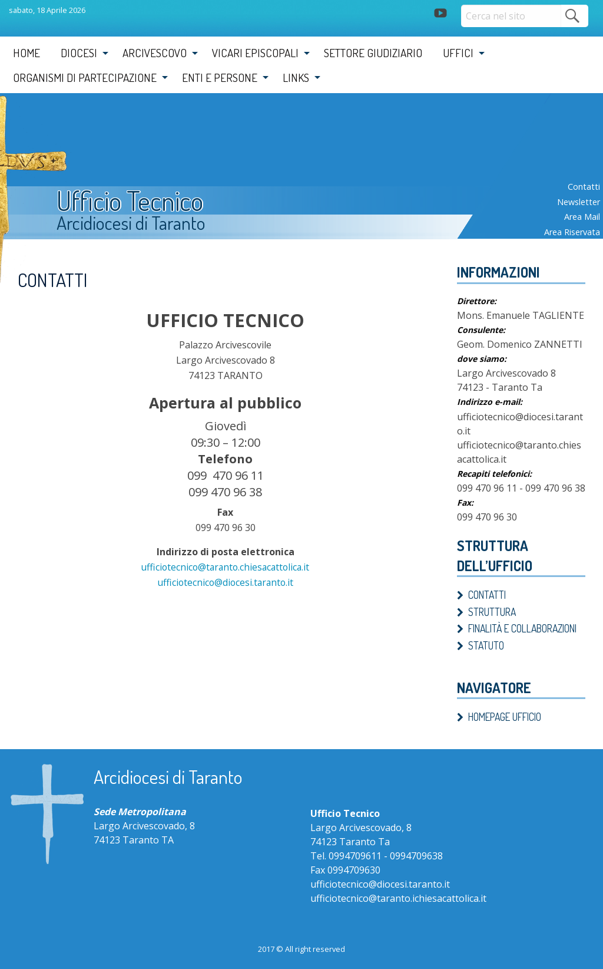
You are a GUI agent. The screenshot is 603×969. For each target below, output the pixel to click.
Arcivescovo (154, 52)
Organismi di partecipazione (85, 77)
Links (296, 77)
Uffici (458, 52)
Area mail (582, 216)
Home (26, 52)
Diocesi (79, 52)
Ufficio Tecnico (134, 201)
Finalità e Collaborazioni (522, 628)
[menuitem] (26, 53)
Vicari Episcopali (255, 52)
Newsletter (578, 201)
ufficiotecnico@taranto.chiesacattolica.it (225, 567)
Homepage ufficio (504, 716)
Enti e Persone (219, 77)
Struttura (492, 611)
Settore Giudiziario (373, 52)
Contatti (584, 186)
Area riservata (572, 232)
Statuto (486, 645)
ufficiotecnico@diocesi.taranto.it (225, 582)
